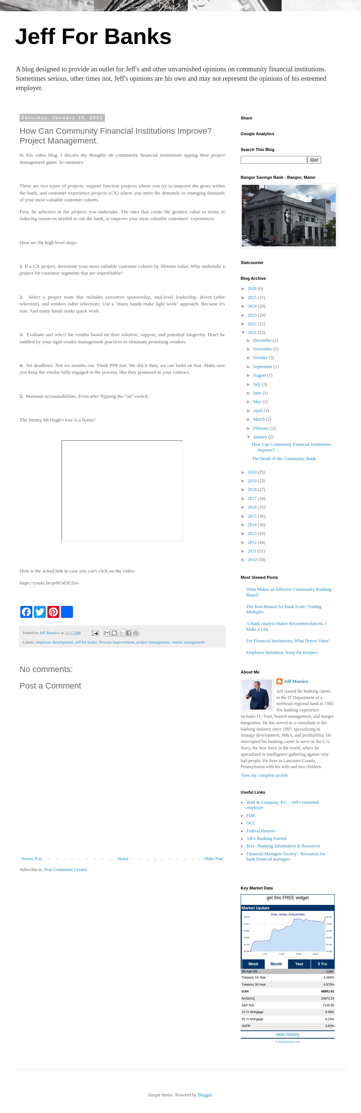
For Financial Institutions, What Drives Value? (288, 640)
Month (276, 964)
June (257, 393)
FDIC (251, 815)
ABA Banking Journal (266, 838)
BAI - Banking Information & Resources (283, 846)
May (257, 401)
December (263, 340)
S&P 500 (248, 1005)
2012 (253, 542)
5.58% (329, 1012)
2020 (253, 472)
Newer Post (31, 858)
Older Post (213, 858)
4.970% (328, 984)
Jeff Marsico (296, 681)
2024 (253, 306)
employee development (54, 642)
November (263, 349)
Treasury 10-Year (254, 977)
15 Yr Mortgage (253, 1012)
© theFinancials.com (287, 1042)
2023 (253, 315)
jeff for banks (86, 642)
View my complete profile (264, 775)
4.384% (328, 977)
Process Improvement (117, 642)
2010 (253, 559)
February (261, 428)
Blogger (205, 1095)
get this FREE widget (288, 897)
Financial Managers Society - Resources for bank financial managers (285, 856)
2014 (253, 524)
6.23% (329, 1019)
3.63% (329, 1026)
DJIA (245, 991)
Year (299, 964)
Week (253, 964)
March (259, 419)
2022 (253, 323)
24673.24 (327, 998)
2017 (253, 498)
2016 (253, 507)
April (258, 410)
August (260, 375)
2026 (253, 288)
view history (288, 1034)
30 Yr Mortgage (253, 1019)
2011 (253, 551)
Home (123, 858)
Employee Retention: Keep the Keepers (282, 652)
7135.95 (328, 1005)
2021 (253, 332)
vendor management (188, 642)
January (260, 436)
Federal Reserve (261, 831)
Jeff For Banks (93, 36)
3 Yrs (322, 964)
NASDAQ (248, 998)
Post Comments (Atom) (65, 869)
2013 (253, 533)
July (257, 384)
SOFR (246, 1026)
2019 (253, 480)
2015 (253, 516)
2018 (253, 489)
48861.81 (327, 991)
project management (153, 642)
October (261, 357)
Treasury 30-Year (254, 984)
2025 (253, 297)
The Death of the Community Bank (284, 458)
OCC (251, 823)
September (263, 366)
